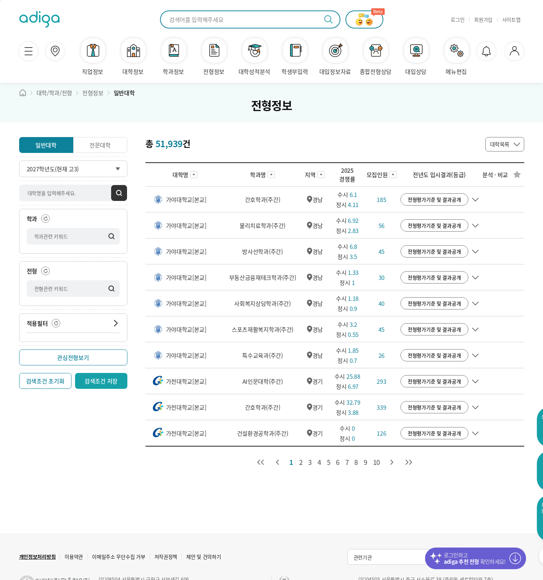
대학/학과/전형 (54, 92)
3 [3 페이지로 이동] (310, 462)
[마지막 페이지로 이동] (409, 462)
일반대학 (124, 92)
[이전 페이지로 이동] (277, 462)
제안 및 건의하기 (203, 556)
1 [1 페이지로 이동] (291, 462)
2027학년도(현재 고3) (53, 168)
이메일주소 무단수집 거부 (118, 556)
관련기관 (363, 557)
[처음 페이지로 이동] (260, 462)
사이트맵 (511, 19)
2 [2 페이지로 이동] (301, 462)
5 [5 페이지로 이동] (328, 462)
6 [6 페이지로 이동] (338, 462)
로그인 (457, 19)
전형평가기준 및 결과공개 (434, 199)
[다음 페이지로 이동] (392, 462)
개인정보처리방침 (37, 556)
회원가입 (483, 19)
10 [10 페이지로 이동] (376, 462)
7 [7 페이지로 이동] (347, 462)
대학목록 (499, 144)
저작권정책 (166, 556)
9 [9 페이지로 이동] (365, 462)
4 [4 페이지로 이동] (319, 462)
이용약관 (74, 556)
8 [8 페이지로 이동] (356, 462)
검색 (119, 193)
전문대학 (100, 145)
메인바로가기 (22, 92)
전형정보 (93, 92)
